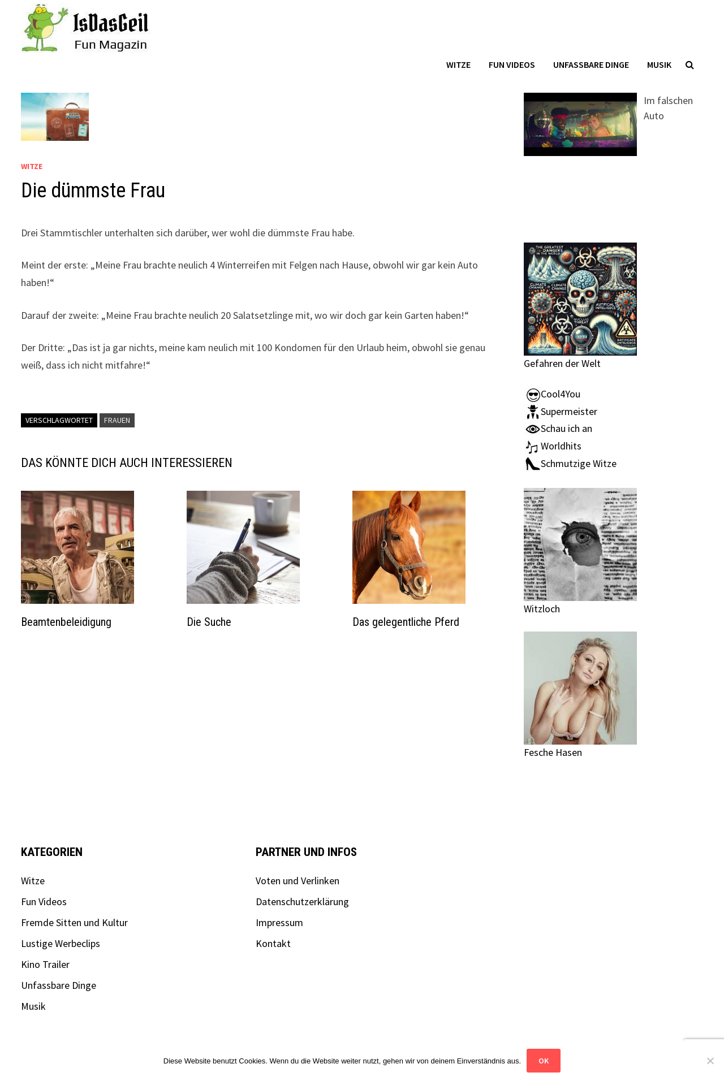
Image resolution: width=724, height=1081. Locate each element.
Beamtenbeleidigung (66, 622)
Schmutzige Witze (570, 463)
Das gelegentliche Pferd (405, 622)
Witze (458, 64)
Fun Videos (512, 64)
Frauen (117, 420)
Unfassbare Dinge (591, 64)
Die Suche (209, 622)
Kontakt (273, 943)
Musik (659, 64)
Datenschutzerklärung (302, 901)
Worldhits (552, 445)
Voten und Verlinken (297, 880)
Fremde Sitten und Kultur (74, 922)
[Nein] (710, 1060)
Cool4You (552, 393)
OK (543, 1061)
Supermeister (560, 411)
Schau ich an (558, 428)
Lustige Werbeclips (60, 943)
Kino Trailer (45, 964)
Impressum (279, 922)
